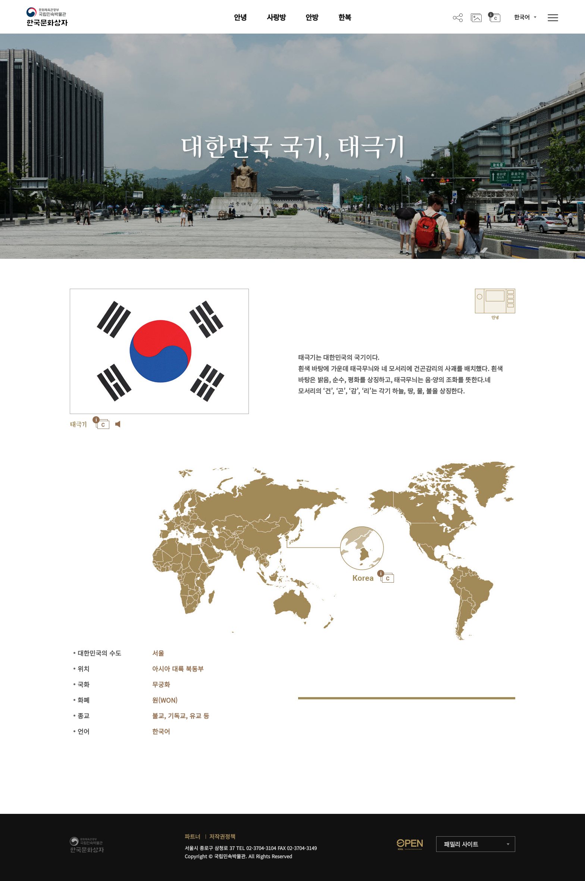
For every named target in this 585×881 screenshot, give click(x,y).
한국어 (522, 17)
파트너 (192, 836)
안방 (312, 17)
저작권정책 (222, 836)
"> (362, 548)
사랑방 (276, 17)
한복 (344, 17)
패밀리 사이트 (461, 844)
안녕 (240, 17)
